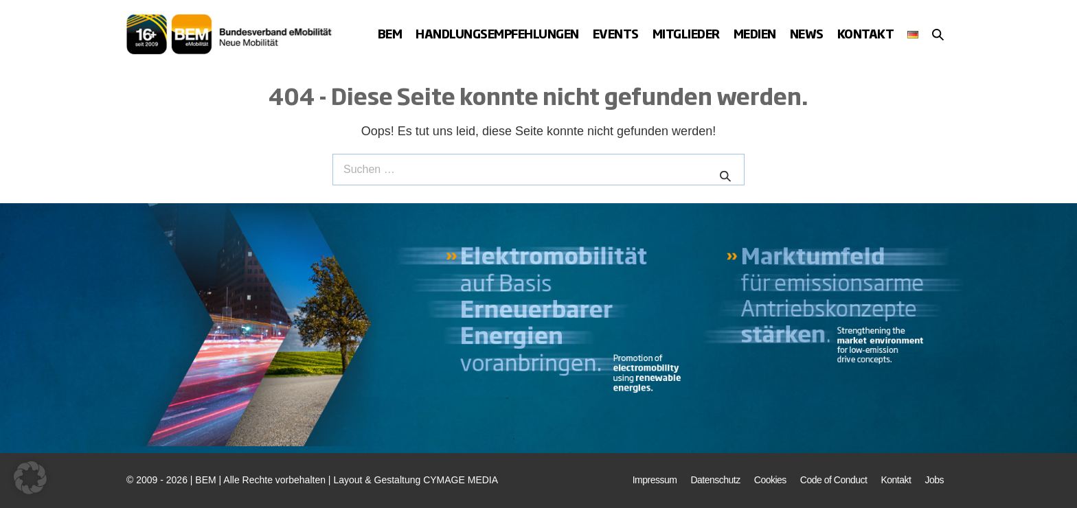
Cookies (770, 479)
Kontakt (865, 33)
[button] (938, 34)
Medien (755, 33)
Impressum (655, 479)
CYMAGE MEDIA (460, 479)
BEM (390, 33)
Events (616, 33)
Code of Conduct (834, 479)
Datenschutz (715, 479)
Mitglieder (686, 33)
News (807, 33)
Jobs (934, 479)
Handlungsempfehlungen (497, 33)
